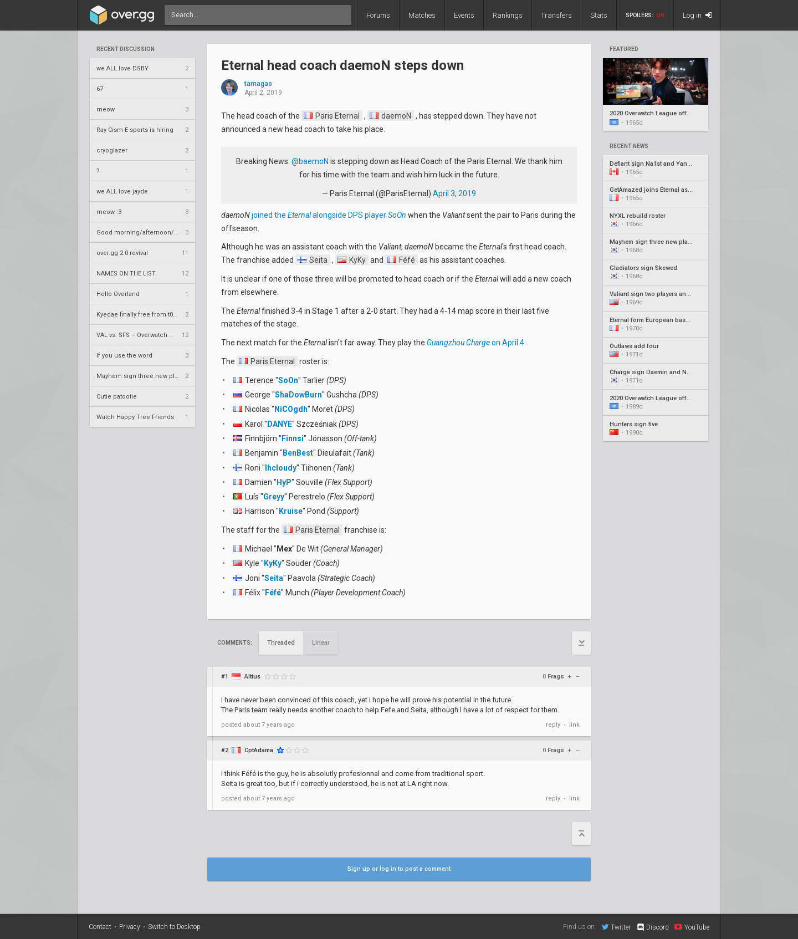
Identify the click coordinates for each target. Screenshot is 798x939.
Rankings (508, 15)
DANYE (279, 424)
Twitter (616, 927)
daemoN (390, 115)
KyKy (351, 260)
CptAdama (258, 750)
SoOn (288, 380)
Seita (313, 260)
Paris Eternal (332, 115)
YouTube (691, 927)
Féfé (401, 260)
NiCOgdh (291, 409)
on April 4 (475, 342)
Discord (652, 927)
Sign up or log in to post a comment (399, 868)
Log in (697, 15)
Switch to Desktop (174, 926)
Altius (252, 676)
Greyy (273, 496)
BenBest (298, 452)
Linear (321, 642)
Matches (422, 15)
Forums (378, 15)
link (574, 725)
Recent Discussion (125, 49)
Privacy (129, 926)
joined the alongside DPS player (329, 215)
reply (553, 725)
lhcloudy (280, 467)
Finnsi (293, 438)
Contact (100, 926)
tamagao (258, 84)
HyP (284, 482)
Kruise (291, 511)
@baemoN (310, 161)
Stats (598, 15)
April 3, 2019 (454, 193)
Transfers (556, 15)
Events (464, 15)
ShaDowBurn (298, 394)
